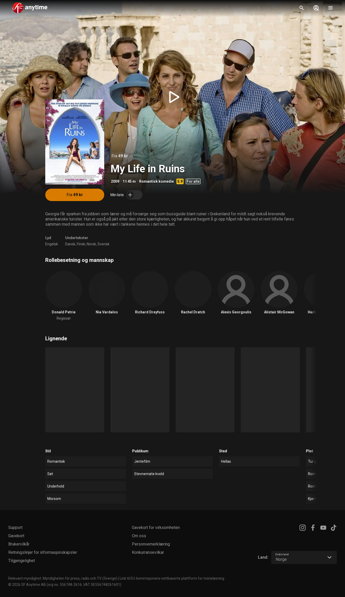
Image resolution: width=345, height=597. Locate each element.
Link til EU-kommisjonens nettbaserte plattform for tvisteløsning (172, 578)
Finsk (81, 244)
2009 (115, 181)
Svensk (103, 244)
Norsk (91, 244)
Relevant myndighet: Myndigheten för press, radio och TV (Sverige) (62, 578)
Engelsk (51, 244)
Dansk (70, 244)
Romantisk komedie (156, 181)
